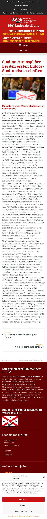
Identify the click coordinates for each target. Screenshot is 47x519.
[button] (44, 477)
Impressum (36, 516)
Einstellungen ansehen (23, 511)
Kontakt (28, 2)
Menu (23, 45)
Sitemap (20, 2)
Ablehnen (23, 505)
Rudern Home (11, 2)
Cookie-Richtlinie (13, 516)
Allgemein (24, 9)
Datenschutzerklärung (25, 516)
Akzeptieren (23, 499)
